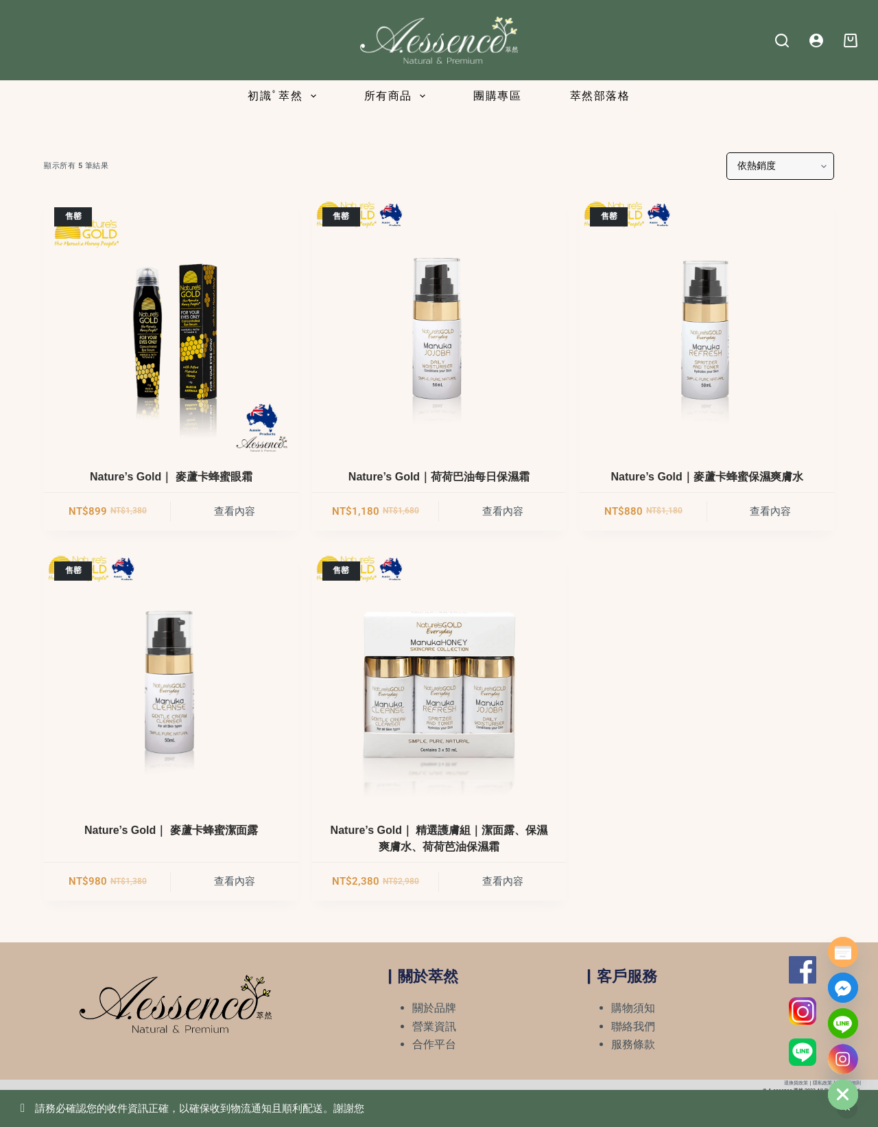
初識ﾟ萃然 (284, 96)
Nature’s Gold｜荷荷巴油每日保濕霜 (439, 477)
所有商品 (397, 96)
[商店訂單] (780, 166)
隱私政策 (822, 1083)
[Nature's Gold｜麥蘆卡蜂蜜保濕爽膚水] (707, 324)
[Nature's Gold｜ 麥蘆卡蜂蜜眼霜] (171, 324)
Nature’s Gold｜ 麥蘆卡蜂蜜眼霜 (171, 477)
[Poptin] (843, 952)
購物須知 (633, 1007)
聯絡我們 (633, 1026)
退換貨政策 (796, 1083)
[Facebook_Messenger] (843, 988)
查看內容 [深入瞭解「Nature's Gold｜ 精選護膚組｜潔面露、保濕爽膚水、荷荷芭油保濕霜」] (502, 881)
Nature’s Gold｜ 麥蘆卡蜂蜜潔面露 (171, 830)
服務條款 (633, 1044)
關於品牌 (434, 1007)
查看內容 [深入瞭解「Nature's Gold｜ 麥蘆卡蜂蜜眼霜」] (234, 511)
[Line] (843, 1023)
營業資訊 (434, 1026)
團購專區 (497, 96)
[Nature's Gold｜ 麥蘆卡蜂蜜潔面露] (171, 678)
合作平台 (434, 1044)
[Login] (816, 40)
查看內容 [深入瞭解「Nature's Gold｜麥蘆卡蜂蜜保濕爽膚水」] (770, 511)
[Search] (782, 40)
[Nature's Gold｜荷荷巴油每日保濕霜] (439, 324)
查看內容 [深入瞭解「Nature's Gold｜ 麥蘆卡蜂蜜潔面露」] (234, 881)
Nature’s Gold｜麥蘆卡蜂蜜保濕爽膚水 (707, 477)
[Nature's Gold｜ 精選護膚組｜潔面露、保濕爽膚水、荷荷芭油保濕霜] (439, 678)
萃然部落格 (600, 96)
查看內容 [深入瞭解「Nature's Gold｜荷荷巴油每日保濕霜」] (502, 511)
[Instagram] (843, 1059)
